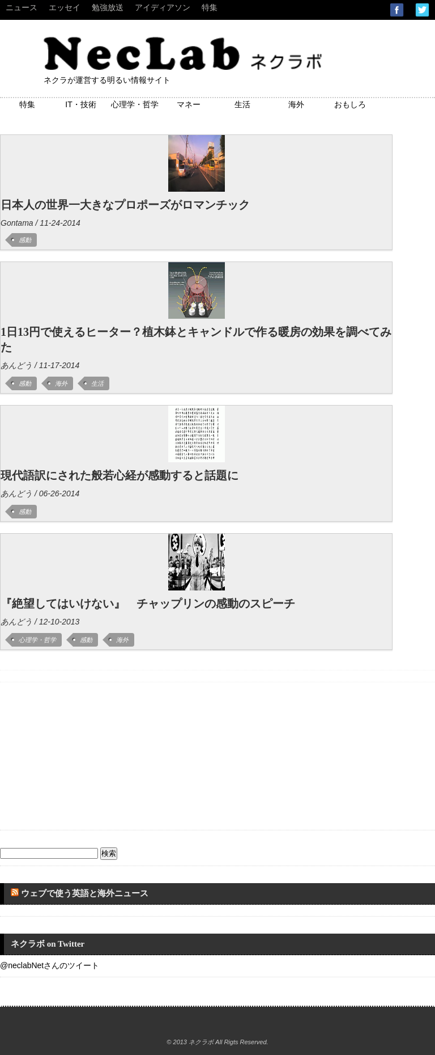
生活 (242, 104)
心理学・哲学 (135, 104)
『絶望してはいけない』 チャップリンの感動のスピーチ (148, 603)
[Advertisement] (85, 753)
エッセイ (64, 7)
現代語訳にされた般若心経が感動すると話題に (119, 475)
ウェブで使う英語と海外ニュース (84, 893)
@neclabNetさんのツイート (49, 965)
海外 (296, 104)
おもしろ (350, 104)
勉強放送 (107, 7)
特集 (210, 7)
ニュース (21, 7)
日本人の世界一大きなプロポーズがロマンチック (125, 205)
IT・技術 (80, 104)
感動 (25, 240)
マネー (189, 104)
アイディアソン (162, 7)
